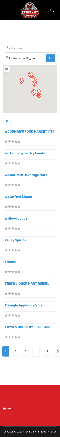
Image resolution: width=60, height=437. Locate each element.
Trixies (10, 262)
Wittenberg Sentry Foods (25, 153)
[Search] (50, 58)
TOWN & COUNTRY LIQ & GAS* (27, 327)
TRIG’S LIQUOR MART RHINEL (27, 284)
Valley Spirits (15, 240)
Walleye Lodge (16, 218)
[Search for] (30, 48)
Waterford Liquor (18, 197)
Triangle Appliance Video (24, 305)
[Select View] (7, 121)
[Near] (24, 58)
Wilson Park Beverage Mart (26, 175)
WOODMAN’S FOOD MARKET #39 (29, 131)
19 (46, 351)
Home (7, 408)
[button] (30, 75)
